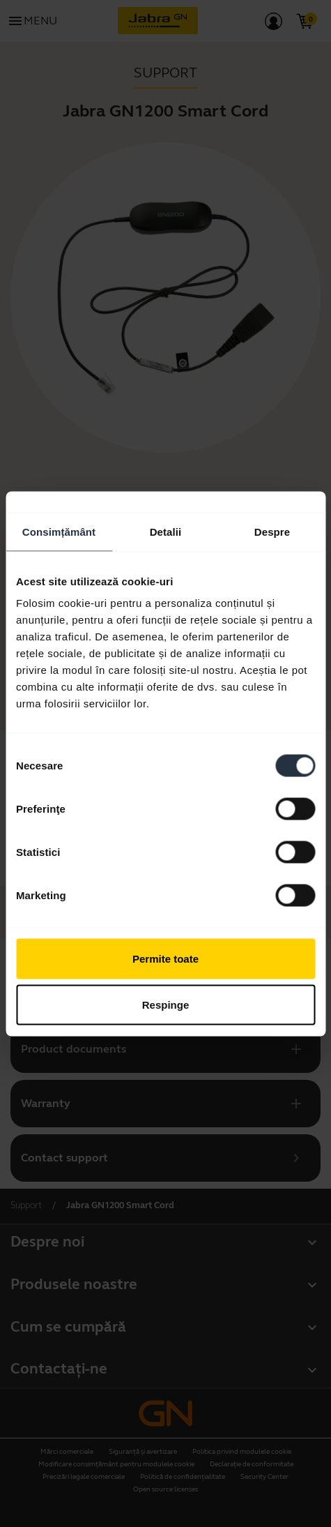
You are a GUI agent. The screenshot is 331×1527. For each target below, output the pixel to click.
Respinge (166, 1004)
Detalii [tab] (166, 531)
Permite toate (165, 959)
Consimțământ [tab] (58, 531)
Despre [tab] (272, 531)
